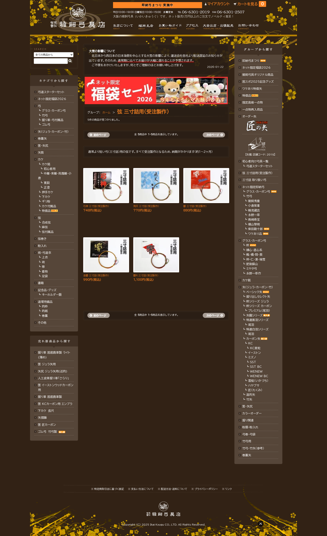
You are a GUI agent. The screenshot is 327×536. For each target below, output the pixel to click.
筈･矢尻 (43, 145)
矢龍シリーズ (254, 315)
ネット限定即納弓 (253, 187)
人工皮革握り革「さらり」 (53, 378)
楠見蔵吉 (254, 210)
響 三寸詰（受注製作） (195, 206)
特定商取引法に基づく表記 (109, 489)
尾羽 (251, 324)
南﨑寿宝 (254, 219)
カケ (40, 159)
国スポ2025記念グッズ (258, 81)
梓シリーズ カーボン (259, 306)
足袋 (45, 276)
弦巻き (42, 238)
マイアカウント (218, 4)
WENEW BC (259, 376)
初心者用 (49, 168)
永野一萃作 (253, 273)
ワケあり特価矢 (252, 88)
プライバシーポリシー (206, 489)
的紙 (45, 311)
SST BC (256, 366)
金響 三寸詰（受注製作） (96, 275)
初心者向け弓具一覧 (255, 161)
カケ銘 (46, 164)
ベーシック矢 (254, 292)
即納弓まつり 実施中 (157, 5)
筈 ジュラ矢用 (47, 364)
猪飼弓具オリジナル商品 (257, 74)
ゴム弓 (46, 124)
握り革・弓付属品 (52, 120)
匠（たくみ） (255, 390)
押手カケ (47, 192)
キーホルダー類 (52, 294)
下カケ (46, 196)
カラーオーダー (252, 413)
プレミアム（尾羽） (259, 310)
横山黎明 (254, 224)
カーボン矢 (253, 338)
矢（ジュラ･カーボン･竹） (53, 131)
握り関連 (248, 420)
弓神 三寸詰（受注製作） (96, 206)
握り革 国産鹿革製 (50, 396)
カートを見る (251, 4)
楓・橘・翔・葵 (254, 254)
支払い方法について (142, 489)
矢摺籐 (42, 417)
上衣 (45, 257)
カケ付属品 (49, 206)
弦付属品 (48, 231)
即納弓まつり (250, 60)
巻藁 (45, 315)
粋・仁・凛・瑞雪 (255, 259)
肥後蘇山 (252, 264)
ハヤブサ (253, 385)
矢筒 (41, 152)
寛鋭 (47, 182)
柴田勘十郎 (255, 229)
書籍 (41, 283)
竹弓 (45, 115)
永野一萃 (254, 215)
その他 (42, 322)
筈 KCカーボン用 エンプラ (55, 403)
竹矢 (249, 399)
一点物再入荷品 (252, 109)
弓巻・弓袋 (248, 434)
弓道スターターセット (51, 92)
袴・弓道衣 (44, 252)
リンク (228, 489)
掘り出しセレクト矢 (258, 296)
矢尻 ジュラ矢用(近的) (52, 371)
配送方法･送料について (174, 489)
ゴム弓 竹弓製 (52, 431)
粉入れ (42, 245)
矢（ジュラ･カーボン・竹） (257, 287)
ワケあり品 (255, 233)
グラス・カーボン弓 (54, 110)
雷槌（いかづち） (258, 380)
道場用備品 (45, 301)
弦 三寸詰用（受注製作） (143, 111)
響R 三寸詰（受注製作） (145, 275)
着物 (45, 271)
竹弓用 (246, 441)
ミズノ (252, 357)
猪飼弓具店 (77, 18)
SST (253, 362)
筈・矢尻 (247, 406)
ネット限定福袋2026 (52, 98)
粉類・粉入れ (250, 427)
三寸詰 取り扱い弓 (254, 179)
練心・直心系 (254, 250)
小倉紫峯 (254, 205)
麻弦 (45, 227)
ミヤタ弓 (251, 268)
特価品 (46, 210)
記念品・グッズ (47, 290)
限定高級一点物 (252, 102)
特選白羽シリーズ (257, 329)
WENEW (256, 371)
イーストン (254, 352)
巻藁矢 (42, 138)
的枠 (45, 306)
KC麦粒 (255, 348)
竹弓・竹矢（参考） (253, 448)
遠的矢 (250, 394)
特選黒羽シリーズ (257, 320)
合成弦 (46, 222)
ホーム (106, 112)
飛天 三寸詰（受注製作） (146, 206)
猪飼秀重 (254, 201)
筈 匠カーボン (47, 424)
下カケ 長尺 (46, 410)
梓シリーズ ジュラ (257, 301)
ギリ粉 (46, 201)
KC (250, 343)
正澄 (47, 187)
